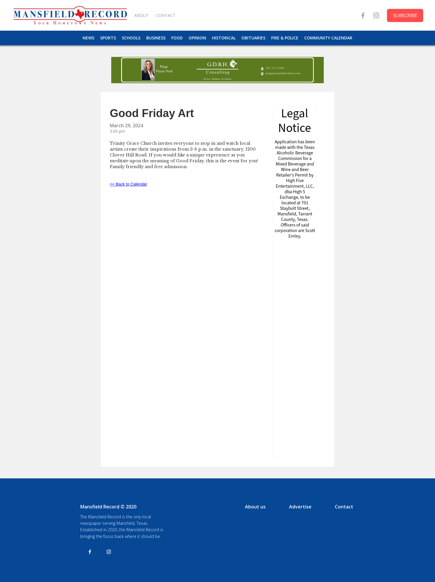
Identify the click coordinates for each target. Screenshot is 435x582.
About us (255, 506)
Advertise (300, 506)
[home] (70, 15)
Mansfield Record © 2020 (108, 506)
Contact (344, 506)
